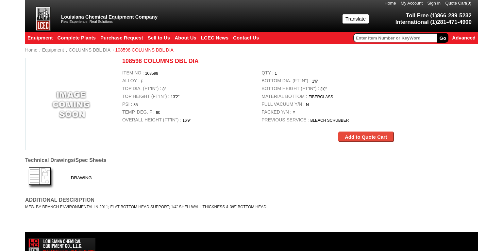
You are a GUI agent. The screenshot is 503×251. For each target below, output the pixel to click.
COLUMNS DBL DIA (89, 50)
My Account (412, 3)
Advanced (464, 37)
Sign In (434, 3)
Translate (355, 19)
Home (390, 3)
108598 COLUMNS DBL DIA (144, 50)
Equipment (53, 50)
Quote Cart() (458, 3)
